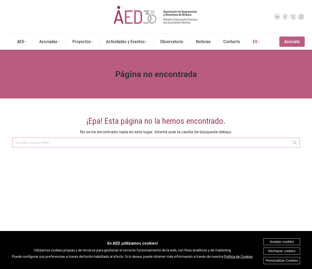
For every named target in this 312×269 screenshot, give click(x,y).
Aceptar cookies (282, 242)
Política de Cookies (238, 257)
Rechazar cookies (281, 251)
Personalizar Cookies (282, 260)
